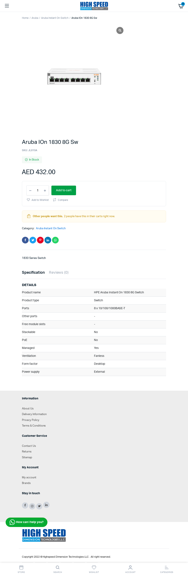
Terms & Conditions (34, 425)
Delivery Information (34, 414)
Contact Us (29, 446)
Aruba (35, 18)
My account (29, 477)
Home (25, 18)
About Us (28, 408)
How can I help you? (26, 522)
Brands (26, 483)
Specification (33, 273)
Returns (27, 451)
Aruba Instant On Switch (55, 18)
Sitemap (27, 457)
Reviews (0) (59, 273)
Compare (63, 200)
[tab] (33, 273)
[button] (37, 200)
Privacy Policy (30, 420)
